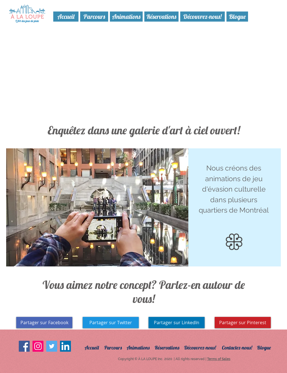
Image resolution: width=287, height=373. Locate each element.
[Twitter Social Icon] (51, 346)
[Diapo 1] (138, 260)
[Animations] (126, 16)
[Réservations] (161, 16)
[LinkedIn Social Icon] (65, 346)
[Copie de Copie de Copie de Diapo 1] (144, 260)
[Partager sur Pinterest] (243, 322)
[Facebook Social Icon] (24, 346)
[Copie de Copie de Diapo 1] (130, 259)
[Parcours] (94, 16)
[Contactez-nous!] (241, 347)
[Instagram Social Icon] (38, 346)
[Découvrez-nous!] (202, 16)
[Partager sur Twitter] (111, 322)
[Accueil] (65, 16)
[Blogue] (237, 16)
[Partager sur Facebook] (44, 322)
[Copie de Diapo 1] (151, 260)
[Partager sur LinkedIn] (177, 322)
